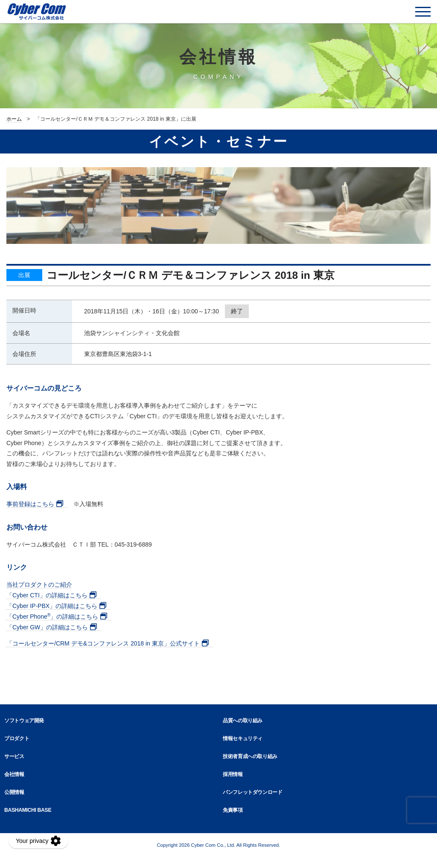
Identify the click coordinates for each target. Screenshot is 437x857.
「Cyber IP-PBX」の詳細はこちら (51, 605)
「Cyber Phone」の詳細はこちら (52, 616)
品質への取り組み (242, 721)
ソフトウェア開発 (24, 721)
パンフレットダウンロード (253, 792)
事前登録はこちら (30, 504)
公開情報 (14, 792)
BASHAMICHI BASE (27, 810)
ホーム (14, 119)
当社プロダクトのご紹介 (39, 584)
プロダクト (16, 738)
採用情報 (233, 774)
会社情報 (14, 774)
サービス (14, 756)
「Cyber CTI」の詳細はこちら (46, 595)
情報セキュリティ (242, 738)
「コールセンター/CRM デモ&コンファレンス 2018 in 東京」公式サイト (103, 643)
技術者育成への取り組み (250, 756)
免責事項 (233, 810)
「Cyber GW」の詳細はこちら (47, 627)
